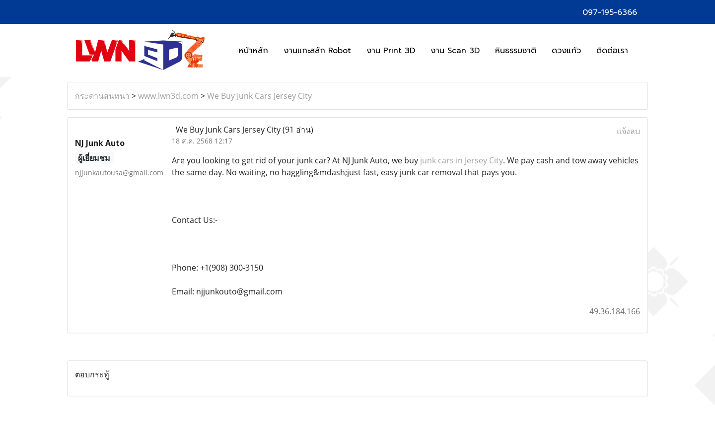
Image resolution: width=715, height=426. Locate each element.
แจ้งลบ (628, 131)
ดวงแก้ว (566, 51)
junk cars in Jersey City (461, 160)
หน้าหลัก (253, 51)
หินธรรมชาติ (515, 51)
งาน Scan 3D (455, 51)
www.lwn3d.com (168, 95)
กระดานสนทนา (102, 95)
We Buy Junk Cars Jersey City (259, 95)
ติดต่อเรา (612, 51)
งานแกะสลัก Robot (317, 51)
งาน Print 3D (390, 51)
